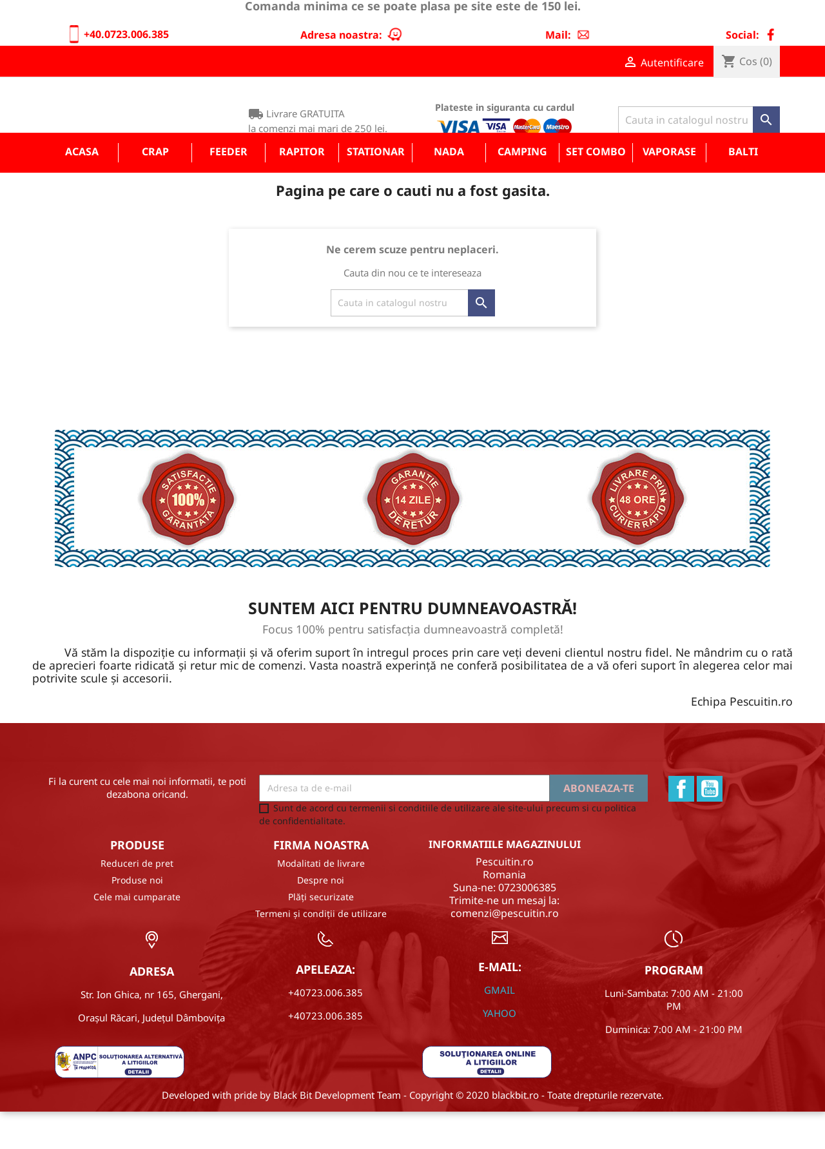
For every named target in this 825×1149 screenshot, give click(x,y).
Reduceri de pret (137, 901)
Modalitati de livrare (321, 901)
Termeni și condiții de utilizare (321, 951)
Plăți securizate (321, 935)
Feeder (228, 189)
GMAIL (499, 1027)
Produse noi (137, 918)
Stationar (376, 189)
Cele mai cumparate (136, 935)
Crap (155, 189)
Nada (449, 189)
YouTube (710, 826)
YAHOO (499, 1050)
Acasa (82, 189)
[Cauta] (699, 119)
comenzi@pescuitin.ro (505, 950)
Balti (743, 189)
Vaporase (669, 189)
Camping (522, 189)
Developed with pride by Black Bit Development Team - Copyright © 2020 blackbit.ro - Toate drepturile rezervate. (413, 1132)
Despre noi (320, 918)
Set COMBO (596, 189)
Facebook (681, 826)
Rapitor (302, 189)
